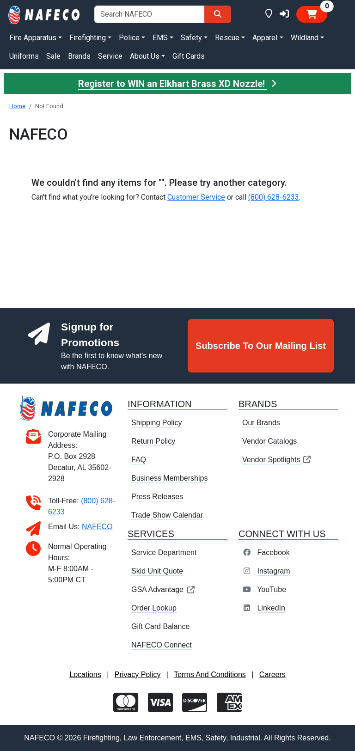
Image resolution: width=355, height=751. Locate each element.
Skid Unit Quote (157, 571)
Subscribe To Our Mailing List (261, 346)
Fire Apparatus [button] (32, 37)
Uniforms (24, 56)
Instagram (273, 571)
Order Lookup (154, 608)
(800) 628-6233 (273, 197)
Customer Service (196, 197)
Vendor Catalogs (269, 441)
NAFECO (97, 527)
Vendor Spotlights (277, 460)
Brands (79, 56)
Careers (272, 674)
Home (17, 106)
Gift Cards (188, 56)
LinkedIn (271, 608)
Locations (85, 674)
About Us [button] (144, 56)
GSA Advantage (163, 589)
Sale (53, 56)
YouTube (271, 589)
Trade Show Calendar (167, 515)
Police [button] (129, 37)
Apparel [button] (264, 37)
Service (110, 56)
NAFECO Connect (161, 645)
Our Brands (261, 423)
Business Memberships (169, 478)
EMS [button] (160, 37)
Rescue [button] (227, 37)
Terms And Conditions (210, 674)
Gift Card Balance (160, 626)
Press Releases (157, 497)
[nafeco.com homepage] (44, 13)
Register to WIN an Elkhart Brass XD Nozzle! (177, 83)
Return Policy (153, 441)
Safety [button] (191, 37)
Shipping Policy (156, 423)
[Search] (217, 14)
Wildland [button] (304, 37)
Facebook (273, 552)
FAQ (138, 460)
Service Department (163, 552)
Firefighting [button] (87, 37)
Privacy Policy (138, 674)
